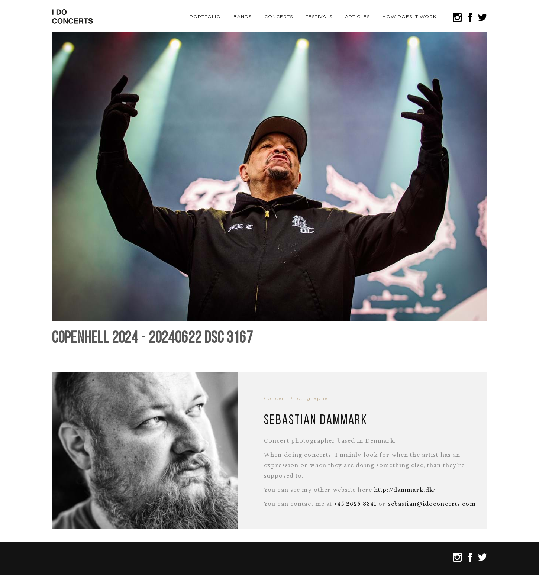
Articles (357, 16)
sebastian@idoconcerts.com (432, 504)
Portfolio (205, 16)
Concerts (278, 16)
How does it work (409, 16)
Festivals (319, 16)
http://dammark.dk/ (405, 490)
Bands (242, 16)
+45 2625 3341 (355, 504)
